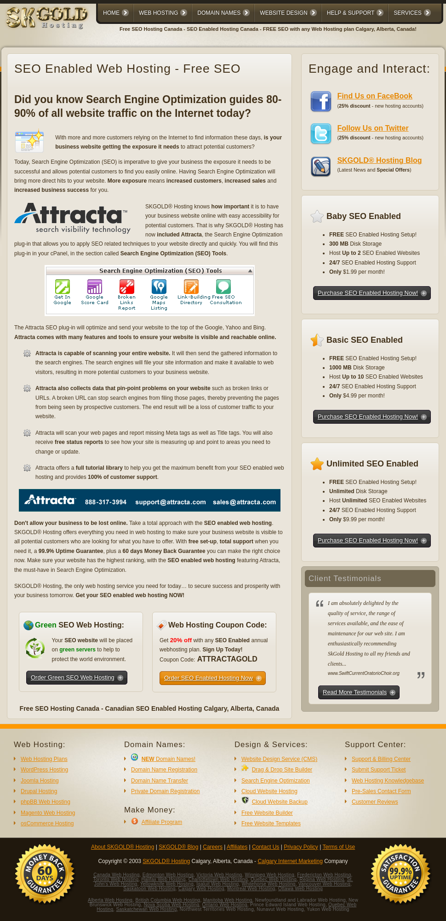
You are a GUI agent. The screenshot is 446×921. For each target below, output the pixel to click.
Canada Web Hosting (116, 874)
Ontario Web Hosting (224, 904)
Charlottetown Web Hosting (218, 879)
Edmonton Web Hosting (168, 874)
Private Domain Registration (165, 791)
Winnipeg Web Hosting (270, 874)
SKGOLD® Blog (178, 847)
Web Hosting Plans (44, 759)
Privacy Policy (301, 847)
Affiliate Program (162, 822)
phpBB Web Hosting (45, 802)
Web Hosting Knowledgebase (388, 780)
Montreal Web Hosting (251, 888)
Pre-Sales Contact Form (381, 791)
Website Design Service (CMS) (279, 759)
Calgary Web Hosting (201, 888)
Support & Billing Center (381, 759)
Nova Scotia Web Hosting (172, 904)
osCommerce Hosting (47, 823)
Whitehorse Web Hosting (269, 883)
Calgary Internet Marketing (289, 861)
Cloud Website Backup (280, 802)
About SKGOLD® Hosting (122, 847)
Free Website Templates (271, 823)
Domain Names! (168, 759)
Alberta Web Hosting (110, 900)
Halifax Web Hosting (163, 879)
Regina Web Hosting (321, 879)
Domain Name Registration (164, 769)
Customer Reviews (375, 802)
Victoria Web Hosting (219, 874)
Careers (213, 847)
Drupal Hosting (39, 791)
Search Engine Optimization (275, 780)
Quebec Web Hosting (274, 879)
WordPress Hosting (44, 769)
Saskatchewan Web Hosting (146, 909)
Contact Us (265, 847)
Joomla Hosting (40, 780)
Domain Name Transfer (159, 780)
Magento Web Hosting (48, 813)
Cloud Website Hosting (269, 791)
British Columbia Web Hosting (167, 900)
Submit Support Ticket (379, 769)
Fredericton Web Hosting (324, 874)
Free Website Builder (267, 813)
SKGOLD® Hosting (166, 861)
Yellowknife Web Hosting (167, 883)
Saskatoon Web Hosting (149, 888)
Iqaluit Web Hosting (217, 883)
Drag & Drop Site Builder (282, 769)
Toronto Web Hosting (115, 879)
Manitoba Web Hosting (227, 900)
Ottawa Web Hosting (300, 888)
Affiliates (237, 847)
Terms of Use (338, 847)
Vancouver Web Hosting (324, 883)
